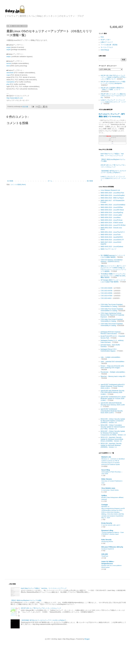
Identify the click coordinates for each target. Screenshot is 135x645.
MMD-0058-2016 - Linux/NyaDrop (112, 212)
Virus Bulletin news (108, 488)
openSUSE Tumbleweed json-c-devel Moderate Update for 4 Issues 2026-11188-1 (113, 398)
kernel (9, 63)
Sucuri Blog (105, 470)
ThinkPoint (104, 556)
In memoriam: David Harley (110, 490)
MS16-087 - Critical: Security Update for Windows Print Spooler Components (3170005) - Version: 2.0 (113, 433)
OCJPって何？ (106, 40)
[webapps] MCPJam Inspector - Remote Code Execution (111, 332)
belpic (8, 56)
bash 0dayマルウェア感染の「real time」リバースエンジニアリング (112, 154)
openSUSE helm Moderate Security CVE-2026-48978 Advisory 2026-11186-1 (112, 392)
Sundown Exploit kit (107, 549)
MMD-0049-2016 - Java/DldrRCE (112, 237)
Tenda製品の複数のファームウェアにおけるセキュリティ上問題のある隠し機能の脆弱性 (113, 275)
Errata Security (106, 523)
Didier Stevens (106, 479)
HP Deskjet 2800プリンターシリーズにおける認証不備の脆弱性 (113, 281)
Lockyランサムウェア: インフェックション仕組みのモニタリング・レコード (113, 102)
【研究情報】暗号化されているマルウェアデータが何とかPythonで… (113, 171)
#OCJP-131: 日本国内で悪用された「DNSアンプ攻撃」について (112, 88)
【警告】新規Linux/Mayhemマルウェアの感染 (26, 600)
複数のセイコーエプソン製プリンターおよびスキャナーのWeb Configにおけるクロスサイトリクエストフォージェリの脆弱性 (113, 268)
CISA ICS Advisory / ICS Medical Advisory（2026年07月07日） (111, 260)
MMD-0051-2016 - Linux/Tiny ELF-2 (112, 232)
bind (8, 66)
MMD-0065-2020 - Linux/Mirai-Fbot (112, 193)
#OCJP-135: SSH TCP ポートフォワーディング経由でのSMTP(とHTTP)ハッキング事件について (113, 77)
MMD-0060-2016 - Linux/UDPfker (112, 207)
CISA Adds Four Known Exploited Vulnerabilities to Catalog (112, 310)
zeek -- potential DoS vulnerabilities (112, 361)
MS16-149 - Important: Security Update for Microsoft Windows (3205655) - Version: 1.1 (111, 445)
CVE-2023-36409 (106, 288)
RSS (102, 37)
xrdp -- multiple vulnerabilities (110, 357)
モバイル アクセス (107, 47)
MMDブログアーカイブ (108, 249)
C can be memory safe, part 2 (110, 525)
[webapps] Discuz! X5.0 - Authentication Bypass (109, 350)
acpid (8, 49)
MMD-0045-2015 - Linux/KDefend (112, 246)
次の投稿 (10, 181)
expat (8, 47)
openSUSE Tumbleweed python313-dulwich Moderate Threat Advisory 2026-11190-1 (113, 386)
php (8, 84)
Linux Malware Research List (110, 190)
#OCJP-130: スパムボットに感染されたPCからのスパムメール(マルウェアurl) (113, 95)
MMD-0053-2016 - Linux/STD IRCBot (113, 225)
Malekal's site (106, 457)
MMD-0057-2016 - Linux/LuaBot (111, 215)
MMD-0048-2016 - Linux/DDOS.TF (112, 240)
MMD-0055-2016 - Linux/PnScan (111, 220)
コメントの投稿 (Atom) (18, 184)
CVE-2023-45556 (106, 293)
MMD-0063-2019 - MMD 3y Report (112, 198)
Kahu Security (106, 539)
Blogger (87, 639)
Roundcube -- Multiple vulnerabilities (113, 372)
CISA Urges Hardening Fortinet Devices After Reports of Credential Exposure (112, 315)
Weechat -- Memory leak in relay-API (113, 376)
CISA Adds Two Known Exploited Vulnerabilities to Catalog (111, 305)
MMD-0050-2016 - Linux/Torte (110, 234)
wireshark (10, 73)
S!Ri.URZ (104, 554)
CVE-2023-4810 (106, 298)
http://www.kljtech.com (14, 98)
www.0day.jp (105, 50)
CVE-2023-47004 (106, 296)
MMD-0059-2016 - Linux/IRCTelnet (112, 210)
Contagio (104, 505)
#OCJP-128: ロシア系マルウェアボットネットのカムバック (113, 166)
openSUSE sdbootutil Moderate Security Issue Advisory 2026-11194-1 (113, 404)
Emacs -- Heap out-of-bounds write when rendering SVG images (112, 367)
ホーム (50, 181)
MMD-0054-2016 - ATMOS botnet (112, 222)
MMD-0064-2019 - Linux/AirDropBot (112, 195)
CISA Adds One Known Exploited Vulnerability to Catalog (112, 320)
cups (8, 75)
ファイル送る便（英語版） (110, 45)
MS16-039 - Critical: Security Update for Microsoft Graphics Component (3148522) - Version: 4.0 (113, 421)
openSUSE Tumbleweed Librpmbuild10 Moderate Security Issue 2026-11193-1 (112, 411)
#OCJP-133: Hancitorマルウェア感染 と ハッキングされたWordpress (113, 82)
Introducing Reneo (107, 541)
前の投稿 (90, 181)
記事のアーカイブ (107, 42)
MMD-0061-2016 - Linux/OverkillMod (113, 205)
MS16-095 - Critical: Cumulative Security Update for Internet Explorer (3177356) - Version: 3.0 (113, 427)
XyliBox (104, 495)
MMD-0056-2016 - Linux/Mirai (110, 217)
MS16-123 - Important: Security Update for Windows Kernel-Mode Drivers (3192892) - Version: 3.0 (112, 439)
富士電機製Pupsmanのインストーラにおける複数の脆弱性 (113, 256)
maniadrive (10, 82)
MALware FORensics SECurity (112, 547)
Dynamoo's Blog (107, 530)
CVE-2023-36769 (106, 291)
